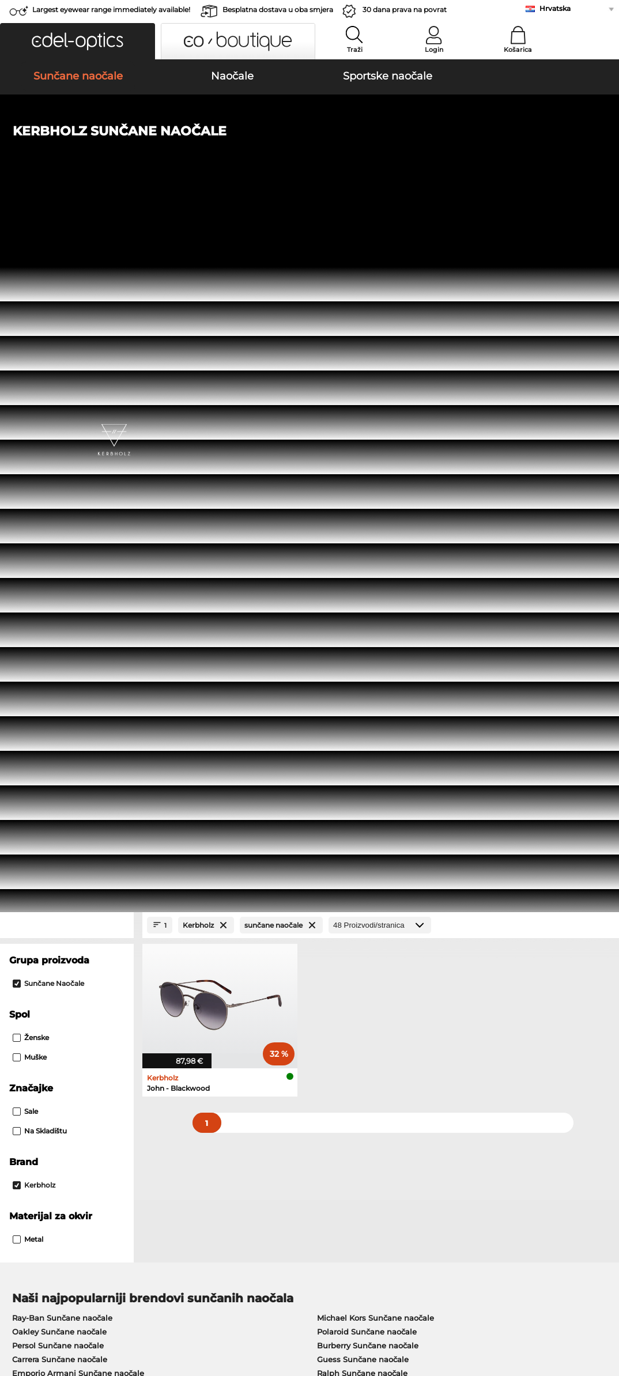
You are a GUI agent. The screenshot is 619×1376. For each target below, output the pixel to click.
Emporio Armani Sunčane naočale (78, 696)
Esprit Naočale (340, 808)
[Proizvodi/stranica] (379, 248)
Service (224, 1070)
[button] (77, 41)
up (603, 1306)
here (303, 942)
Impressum (29, 1320)
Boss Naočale (338, 780)
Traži (355, 50)
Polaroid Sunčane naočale (367, 655)
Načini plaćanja (239, 1088)
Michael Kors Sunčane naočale (375, 641)
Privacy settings (37, 1088)
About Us (27, 1070)
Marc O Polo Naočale (52, 780)
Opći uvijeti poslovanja (51, 1306)
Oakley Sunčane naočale (59, 655)
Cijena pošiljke (237, 1102)
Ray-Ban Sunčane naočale (62, 641)
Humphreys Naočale (51, 794)
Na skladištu (40, 454)
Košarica (518, 50)
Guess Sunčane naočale (363, 682)
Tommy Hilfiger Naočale (358, 794)
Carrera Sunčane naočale (59, 682)
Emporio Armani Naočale (61, 808)
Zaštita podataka (132, 1306)
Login (434, 50)
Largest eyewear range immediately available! (111, 9)
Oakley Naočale (42, 767)
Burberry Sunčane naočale (367, 669)
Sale (25, 434)
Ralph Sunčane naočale (362, 696)
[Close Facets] (67, 249)
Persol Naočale (340, 767)
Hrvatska (555, 8)
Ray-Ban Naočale (45, 753)
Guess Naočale (340, 753)
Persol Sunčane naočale (58, 669)
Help (420, 1070)
